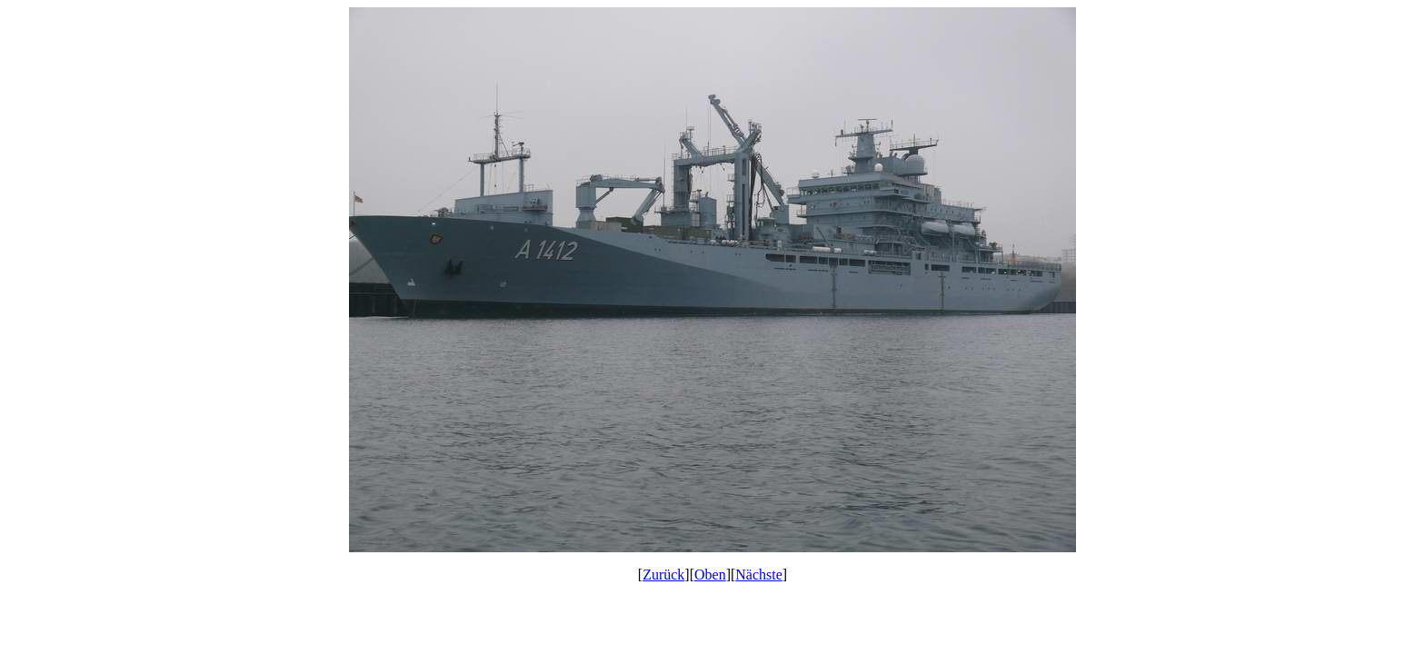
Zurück (663, 574)
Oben (710, 574)
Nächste (758, 574)
